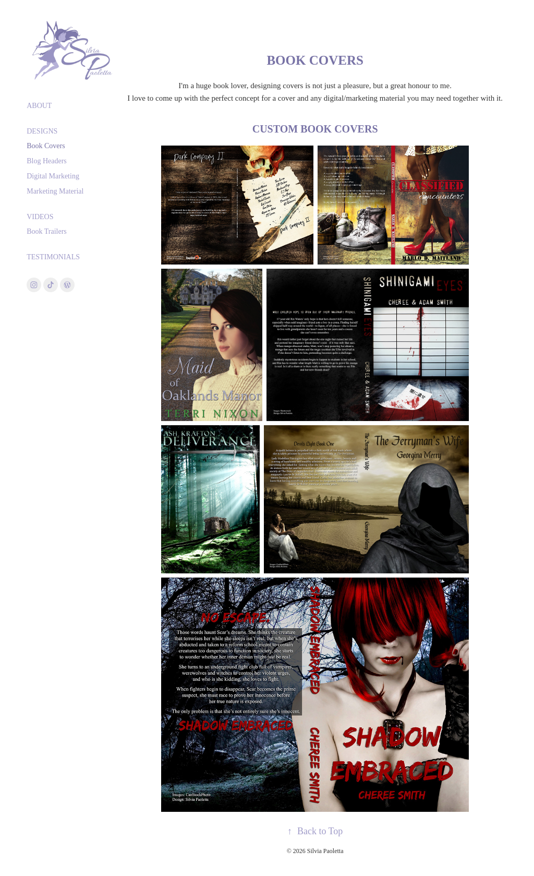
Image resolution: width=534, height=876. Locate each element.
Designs (42, 131)
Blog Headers (47, 161)
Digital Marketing (53, 176)
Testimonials (53, 257)
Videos (40, 217)
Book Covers (46, 146)
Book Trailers (47, 231)
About (39, 106)
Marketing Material (55, 191)
